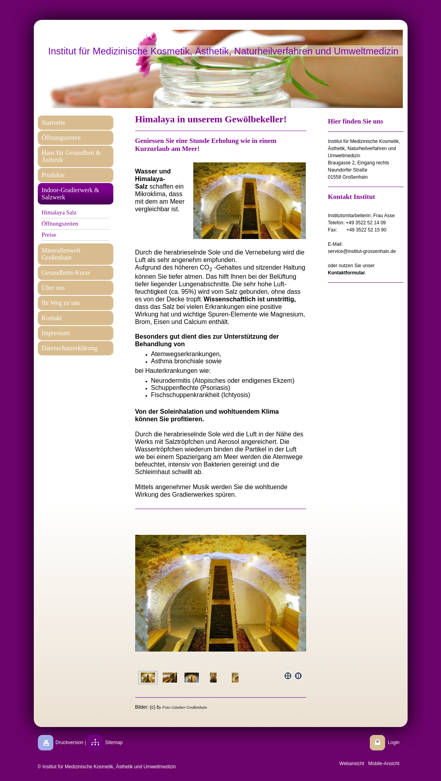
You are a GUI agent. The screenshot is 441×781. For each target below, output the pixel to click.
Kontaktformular (346, 273)
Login (393, 742)
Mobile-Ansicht (384, 763)
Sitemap (113, 742)
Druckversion (70, 742)
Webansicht (351, 763)
